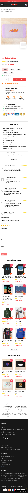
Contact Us (3, 462)
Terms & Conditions (5, 443)
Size (3, 67)
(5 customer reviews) (13, 61)
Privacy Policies (4, 445)
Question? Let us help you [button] (21, 491)
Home (2, 9)
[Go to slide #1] (10, 52)
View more (14, 349)
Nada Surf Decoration (11, 9)
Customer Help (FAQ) (6, 464)
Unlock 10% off (25, 487)
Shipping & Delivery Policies (7, 456)
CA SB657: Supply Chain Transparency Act (11, 449)
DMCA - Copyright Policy (6, 447)
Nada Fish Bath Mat (6, 391)
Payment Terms (4, 458)
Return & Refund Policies (6, 460)
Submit (3, 254)
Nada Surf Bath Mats (6, 11)
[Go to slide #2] (18, 52)
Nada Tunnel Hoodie (6, 320)
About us (3, 441)
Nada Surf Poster (19, 296)
